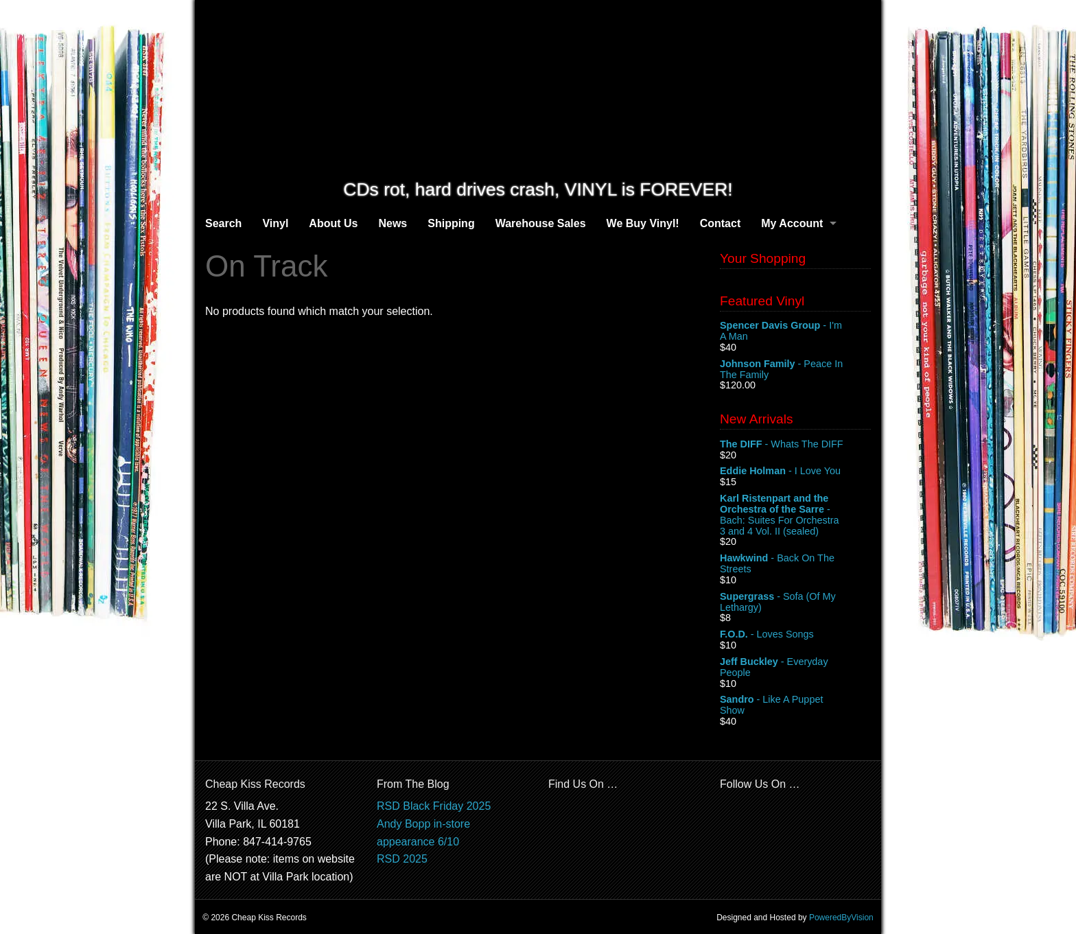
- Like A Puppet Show (795, 705)
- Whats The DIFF (795, 444)
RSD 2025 (402, 859)
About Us (333, 223)
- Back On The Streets (795, 564)
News (392, 223)
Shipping (451, 223)
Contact (720, 223)
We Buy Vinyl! (643, 223)
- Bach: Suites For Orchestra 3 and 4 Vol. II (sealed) (795, 514)
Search (223, 223)
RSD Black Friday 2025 (434, 806)
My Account (792, 223)
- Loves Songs (795, 634)
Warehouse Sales (540, 223)
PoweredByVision (841, 917)
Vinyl (275, 223)
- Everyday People (795, 668)
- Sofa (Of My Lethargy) (795, 603)
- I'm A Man (795, 331)
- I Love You (795, 471)
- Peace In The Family (795, 370)
